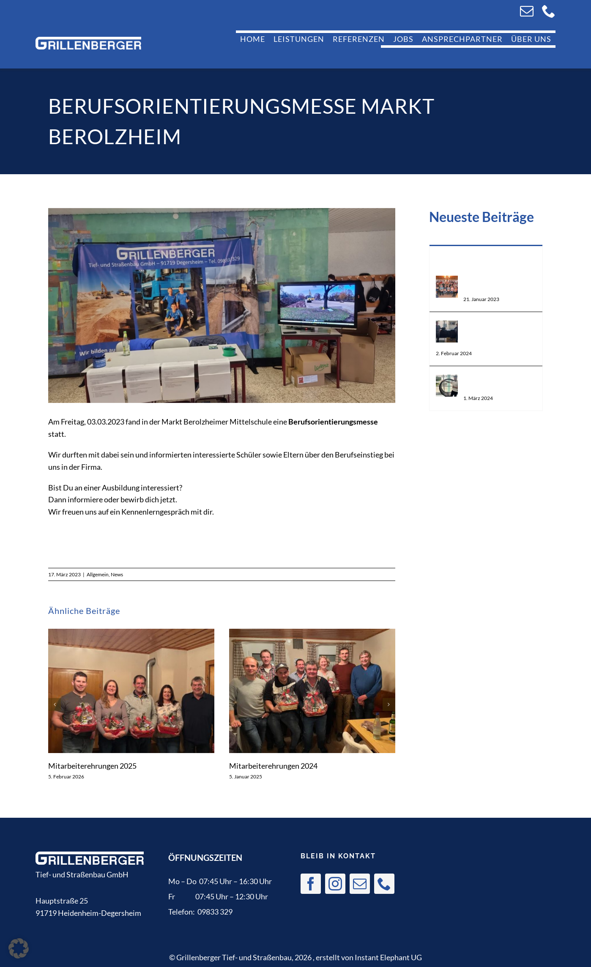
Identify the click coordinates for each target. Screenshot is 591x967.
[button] (54, 704)
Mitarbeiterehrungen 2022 (499, 285)
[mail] (527, 11)
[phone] (548, 11)
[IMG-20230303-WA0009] (221, 305)
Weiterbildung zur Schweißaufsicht (499, 334)
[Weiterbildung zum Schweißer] (447, 380)
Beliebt (486, 256)
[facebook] (311, 884)
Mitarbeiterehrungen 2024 (273, 765)
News (117, 574)
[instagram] (335, 884)
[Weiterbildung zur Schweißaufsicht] (447, 326)
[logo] (88, 40)
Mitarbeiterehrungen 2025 (92, 765)
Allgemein (98, 574)
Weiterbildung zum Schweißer (496, 384)
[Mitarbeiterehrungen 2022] (447, 281)
